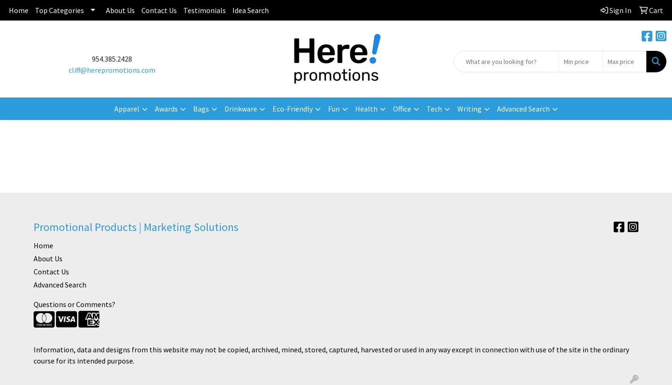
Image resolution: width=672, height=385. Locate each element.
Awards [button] (166, 108)
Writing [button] (469, 108)
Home (18, 10)
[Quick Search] (506, 61)
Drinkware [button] (240, 108)
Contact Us (159, 10)
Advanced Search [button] (523, 108)
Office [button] (402, 108)
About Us (120, 10)
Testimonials (204, 10)
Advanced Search (60, 284)
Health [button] (366, 108)
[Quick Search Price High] (624, 61)
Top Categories (59, 10)
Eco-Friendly (293, 108)
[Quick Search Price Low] (581, 61)
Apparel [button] (127, 108)
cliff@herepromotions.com (112, 70)
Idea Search (250, 10)
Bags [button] (201, 108)
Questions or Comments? (74, 304)
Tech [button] (434, 108)
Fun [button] (334, 108)
